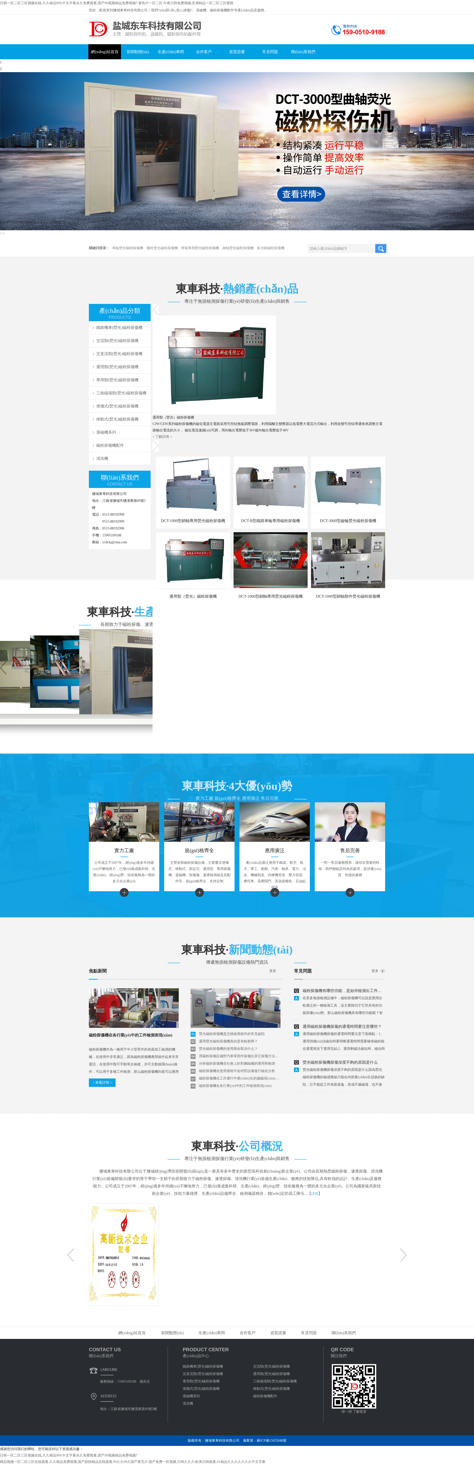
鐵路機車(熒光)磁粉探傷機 (203, 1366)
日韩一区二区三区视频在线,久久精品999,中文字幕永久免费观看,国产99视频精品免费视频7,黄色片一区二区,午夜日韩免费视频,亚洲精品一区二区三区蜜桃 (116, 3)
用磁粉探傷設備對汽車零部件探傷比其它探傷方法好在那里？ (239, 1056)
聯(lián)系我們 (303, 52)
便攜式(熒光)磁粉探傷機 (117, 406)
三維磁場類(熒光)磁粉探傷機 (121, 393)
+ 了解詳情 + (162, 437)
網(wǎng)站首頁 (104, 52)
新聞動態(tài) (138, 52)
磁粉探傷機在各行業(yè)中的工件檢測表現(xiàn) (235, 1086)
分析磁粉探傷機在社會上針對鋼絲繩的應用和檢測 (237, 1063)
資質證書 (237, 52)
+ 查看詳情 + (102, 1082)
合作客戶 (204, 52)
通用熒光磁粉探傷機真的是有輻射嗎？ (228, 1041)
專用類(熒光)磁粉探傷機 (117, 380)
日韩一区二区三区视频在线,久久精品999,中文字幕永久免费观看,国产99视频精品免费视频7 (69, 1455)
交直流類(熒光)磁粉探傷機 (119, 354)
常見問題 (270, 52)
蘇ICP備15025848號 (271, 1440)
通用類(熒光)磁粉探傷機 (117, 367)
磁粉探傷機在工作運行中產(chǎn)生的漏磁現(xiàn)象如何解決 (239, 1078)
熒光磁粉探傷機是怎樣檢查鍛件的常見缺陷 (232, 1034)
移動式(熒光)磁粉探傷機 (117, 419)
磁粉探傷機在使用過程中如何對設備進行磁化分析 (237, 1071)
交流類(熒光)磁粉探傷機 (271, 1366)
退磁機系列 (106, 432)
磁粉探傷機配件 (110, 445)
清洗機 (102, 458)
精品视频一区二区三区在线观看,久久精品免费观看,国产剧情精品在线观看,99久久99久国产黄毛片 (74, 1462)
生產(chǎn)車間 (171, 52)
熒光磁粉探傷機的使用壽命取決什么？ (228, 1049)
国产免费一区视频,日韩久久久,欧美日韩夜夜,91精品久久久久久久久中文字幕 (207, 1462)
